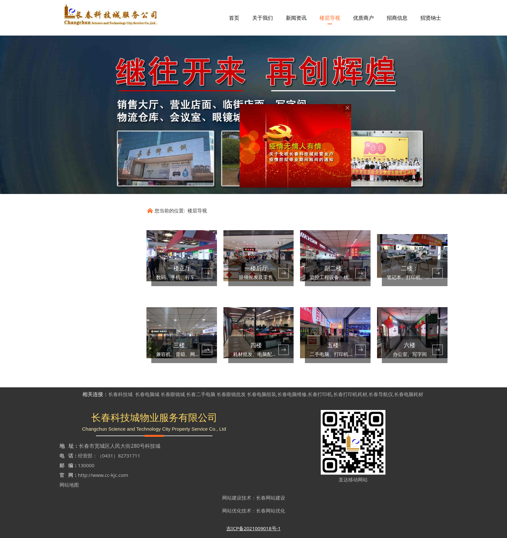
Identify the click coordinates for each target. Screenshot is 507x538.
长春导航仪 (381, 394)
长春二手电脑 (200, 394)
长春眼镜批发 (231, 394)
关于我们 (262, 17)
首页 (234, 17)
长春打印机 (320, 394)
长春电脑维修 (292, 394)
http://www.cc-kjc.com (103, 475)
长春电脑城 (147, 394)
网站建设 (232, 497)
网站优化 (232, 510)
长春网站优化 (270, 510)
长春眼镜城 (173, 394)
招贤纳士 (430, 17)
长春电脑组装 (261, 394)
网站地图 (69, 484)
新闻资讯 (296, 17)
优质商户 (363, 17)
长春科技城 (120, 394)
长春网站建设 (270, 497)
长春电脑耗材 (408, 394)
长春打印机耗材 (350, 394)
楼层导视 (329, 17)
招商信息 (397, 17)
